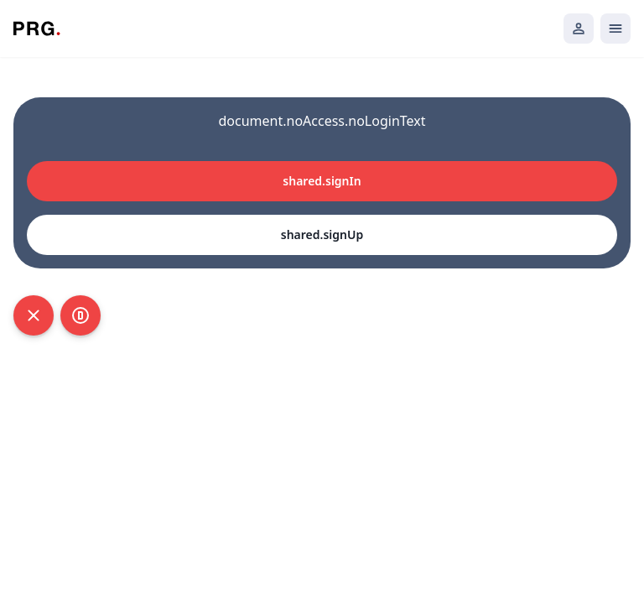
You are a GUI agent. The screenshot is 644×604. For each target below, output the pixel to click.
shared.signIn (322, 181)
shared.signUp (322, 234)
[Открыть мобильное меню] (615, 28)
